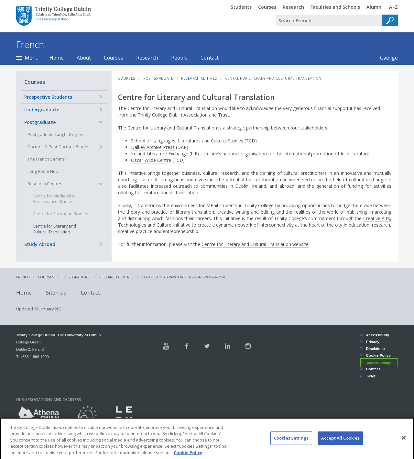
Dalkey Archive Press (153, 147)
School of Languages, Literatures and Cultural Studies (187, 141)
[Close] (404, 443)
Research (147, 57)
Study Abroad (39, 244)
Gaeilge (386, 57)
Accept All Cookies (340, 443)
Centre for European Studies (60, 214)
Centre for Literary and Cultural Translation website (255, 244)
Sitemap (56, 292)
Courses (113, 57)
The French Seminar (46, 159)
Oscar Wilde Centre (151, 160)
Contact (210, 57)
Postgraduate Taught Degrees (56, 134)
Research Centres (44, 183)
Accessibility (377, 335)
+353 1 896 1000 (34, 356)
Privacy (372, 342)
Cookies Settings (379, 362)
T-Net (370, 376)
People (179, 57)
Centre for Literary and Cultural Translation (54, 229)
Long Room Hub (42, 171)
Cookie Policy (378, 355)
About (84, 57)
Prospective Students (48, 97)
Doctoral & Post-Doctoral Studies (59, 147)
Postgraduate (40, 122)
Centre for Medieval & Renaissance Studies (54, 199)
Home (56, 57)
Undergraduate (41, 109)
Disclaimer (375, 348)
